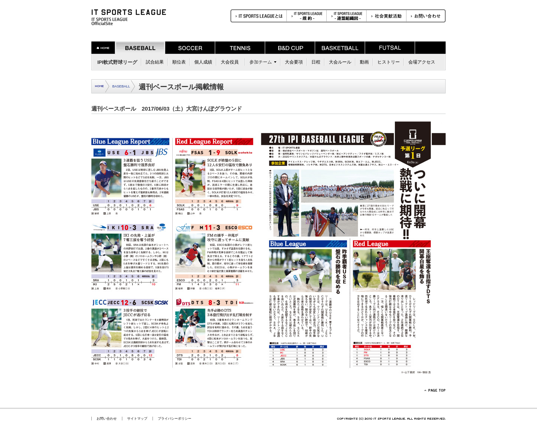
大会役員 (230, 62)
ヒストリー (388, 62)
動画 (364, 62)
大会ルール (340, 62)
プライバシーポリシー (174, 418)
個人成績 (203, 62)
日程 (315, 62)
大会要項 (294, 62)
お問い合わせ (107, 418)
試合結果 (155, 62)
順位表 (179, 62)
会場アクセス (421, 62)
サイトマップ (137, 418)
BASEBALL (121, 86)
